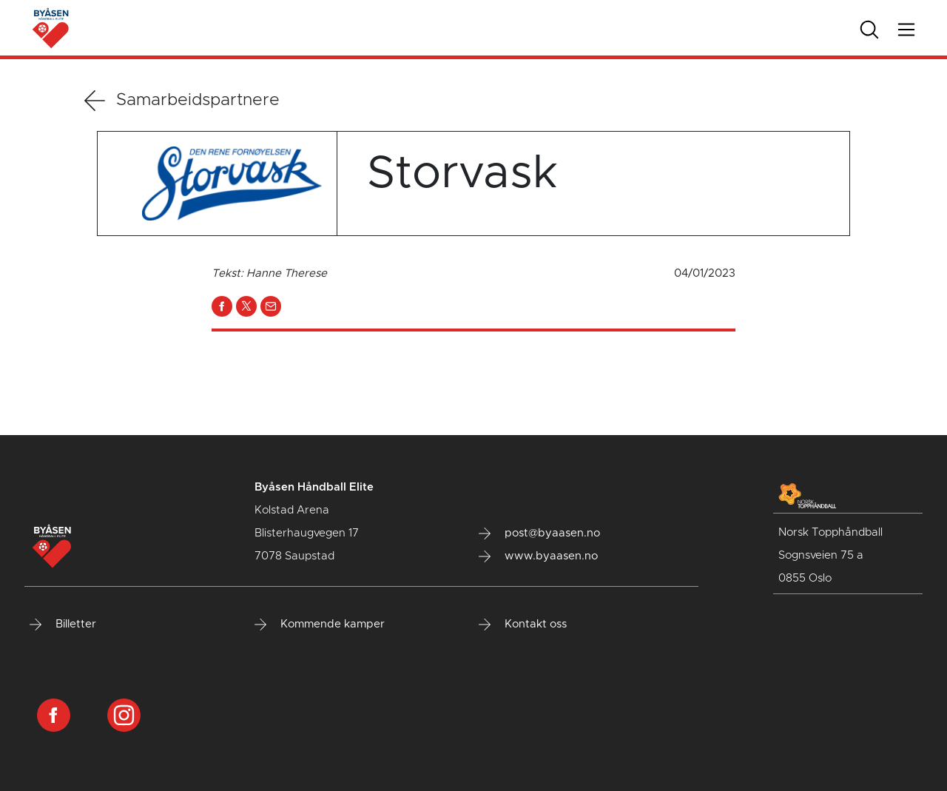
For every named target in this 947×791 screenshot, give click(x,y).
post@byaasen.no (539, 533)
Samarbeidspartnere (182, 100)
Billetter (63, 624)
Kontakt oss (523, 624)
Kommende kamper (320, 624)
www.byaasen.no (538, 556)
